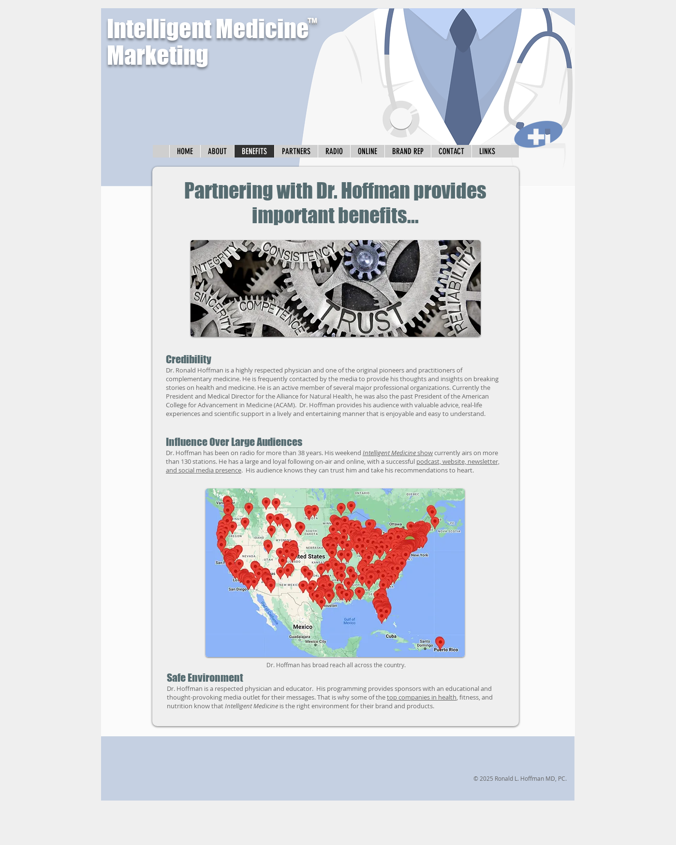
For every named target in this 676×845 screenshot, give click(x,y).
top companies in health (421, 697)
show (398, 452)
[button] (486, 151)
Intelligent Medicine (208, 28)
